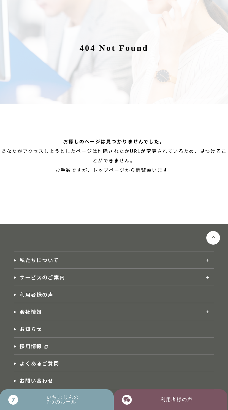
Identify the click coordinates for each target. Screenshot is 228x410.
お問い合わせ (36, 380)
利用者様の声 (36, 294)
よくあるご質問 (39, 363)
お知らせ (31, 329)
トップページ (109, 169)
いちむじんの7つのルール (63, 399)
